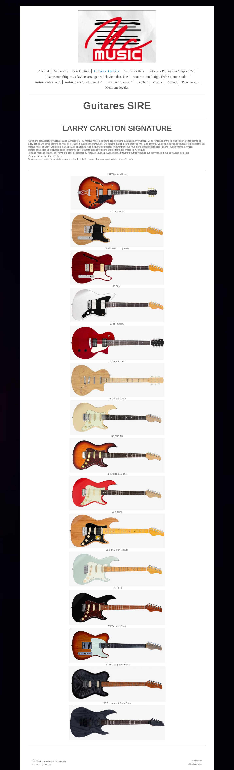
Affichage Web (195, 764)
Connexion (197, 760)
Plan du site (61, 761)
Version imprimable (43, 761)
